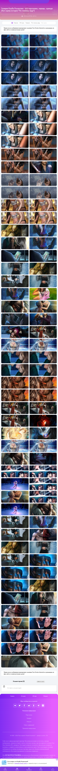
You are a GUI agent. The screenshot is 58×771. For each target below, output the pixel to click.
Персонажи (29, 715)
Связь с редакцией (29, 725)
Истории (23, 696)
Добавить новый (40, 681)
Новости (29, 721)
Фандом (45, 696)
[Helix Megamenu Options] (28, 1)
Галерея (28, 23)
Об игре (22, 23)
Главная (16, 23)
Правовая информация (29, 728)
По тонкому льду (35, 23)
